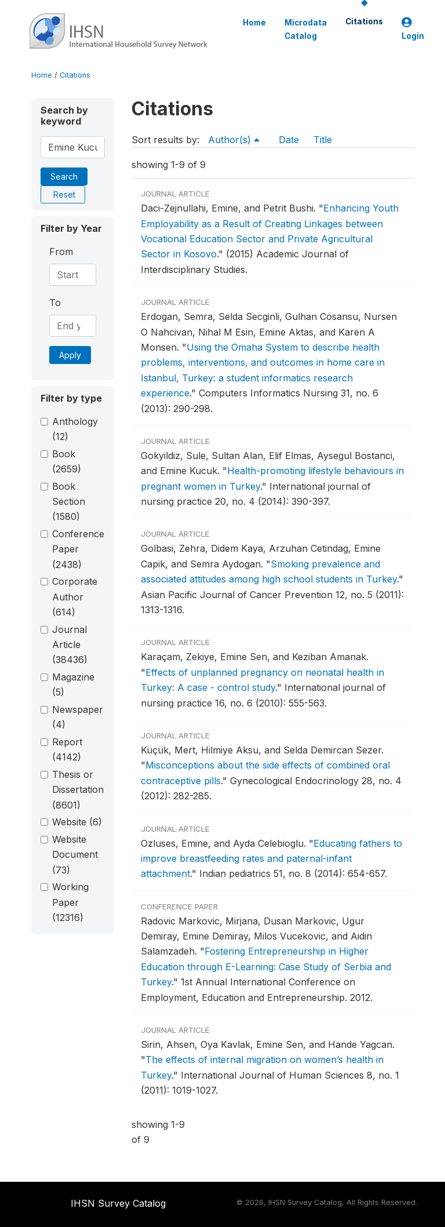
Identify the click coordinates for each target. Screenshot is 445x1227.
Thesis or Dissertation (78, 790)
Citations (364, 21)
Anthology (75, 429)
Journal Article (69, 645)
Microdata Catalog (305, 29)
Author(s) (234, 139)
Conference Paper (78, 549)
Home (254, 22)
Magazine (73, 684)
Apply (70, 355)
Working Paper (70, 902)
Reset (64, 194)
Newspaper (77, 717)
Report (67, 749)
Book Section (68, 501)
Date (289, 139)
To (55, 302)
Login (413, 29)
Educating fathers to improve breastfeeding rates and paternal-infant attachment (271, 859)
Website (77, 822)
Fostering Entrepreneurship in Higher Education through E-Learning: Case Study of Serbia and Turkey (266, 966)
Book (66, 461)
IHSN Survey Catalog (118, 1203)
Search (64, 176)
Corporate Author (74, 597)
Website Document (75, 854)
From (61, 251)
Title (322, 139)
